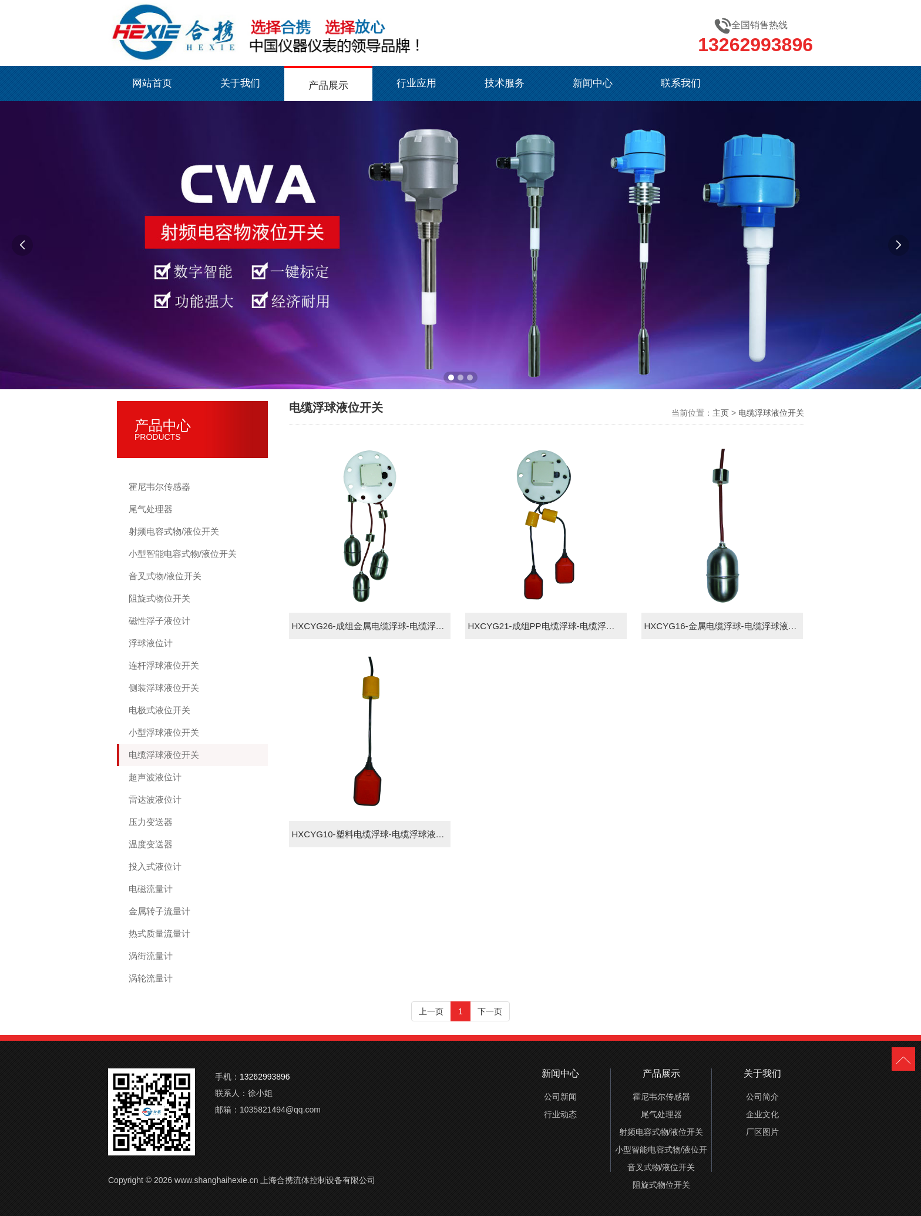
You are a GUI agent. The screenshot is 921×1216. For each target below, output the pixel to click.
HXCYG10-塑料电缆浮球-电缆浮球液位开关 (370, 834)
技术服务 (505, 83)
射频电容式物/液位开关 (174, 531)
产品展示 (328, 85)
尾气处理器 (151, 509)
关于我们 (240, 83)
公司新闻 (560, 1096)
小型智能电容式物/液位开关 (183, 554)
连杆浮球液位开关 (164, 665)
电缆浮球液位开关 (164, 755)
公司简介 (762, 1096)
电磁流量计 (151, 889)
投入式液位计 (155, 866)
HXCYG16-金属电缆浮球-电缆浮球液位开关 (722, 626)
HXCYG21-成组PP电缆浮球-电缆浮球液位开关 (546, 626)
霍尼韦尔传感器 (159, 487)
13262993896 (755, 44)
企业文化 (762, 1114)
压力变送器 (151, 822)
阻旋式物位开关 (159, 598)
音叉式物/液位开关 (165, 576)
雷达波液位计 (155, 799)
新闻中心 (593, 83)
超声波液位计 (155, 777)
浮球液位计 (151, 643)
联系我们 (681, 83)
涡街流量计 (151, 956)
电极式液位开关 (159, 710)
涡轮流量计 (151, 978)
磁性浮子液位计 (159, 621)
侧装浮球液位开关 (164, 688)
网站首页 (152, 83)
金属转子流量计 (159, 911)
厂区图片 (762, 1132)
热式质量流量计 (159, 933)
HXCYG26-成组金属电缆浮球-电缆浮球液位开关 (370, 626)
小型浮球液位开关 (164, 732)
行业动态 (560, 1114)
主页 (720, 412)
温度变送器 (151, 844)
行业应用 (416, 83)
